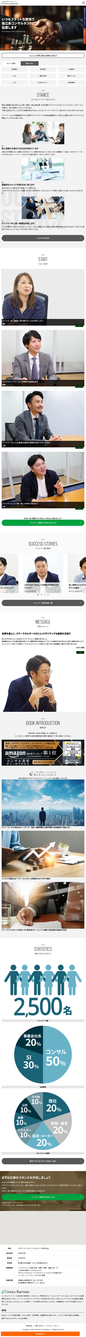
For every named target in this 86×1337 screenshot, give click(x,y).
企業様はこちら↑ (85, 36)
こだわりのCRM (43, 238)
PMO (14, 76)
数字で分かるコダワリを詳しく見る (43, 1161)
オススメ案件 (11, 63)
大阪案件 (71, 69)
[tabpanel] (43, 573)
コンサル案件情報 (14, 1315)
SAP (14, 82)
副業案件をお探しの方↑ (85, 17)
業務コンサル (71, 76)
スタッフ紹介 (26, 1315)
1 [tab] (38, 595)
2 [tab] (41, 595)
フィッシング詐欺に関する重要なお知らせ (43, 55)
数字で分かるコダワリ (9, 1318)
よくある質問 (22, 1318)
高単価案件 (71, 82)
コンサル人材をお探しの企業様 (68, 1315)
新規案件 (14, 69)
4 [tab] (48, 595)
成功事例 (35, 1315)
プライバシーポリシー (53, 1326)
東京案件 (43, 69)
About (4, 1315)
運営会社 (29, 1326)
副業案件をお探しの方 (48, 1315)
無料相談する (7, 3)
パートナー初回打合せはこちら (43, 1197)
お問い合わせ (39, 1326)
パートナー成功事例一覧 (43, 602)
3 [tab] (45, 595)
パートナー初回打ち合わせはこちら (43, 522)
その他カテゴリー (43, 82)
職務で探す (29, 63)
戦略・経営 (43, 76)
